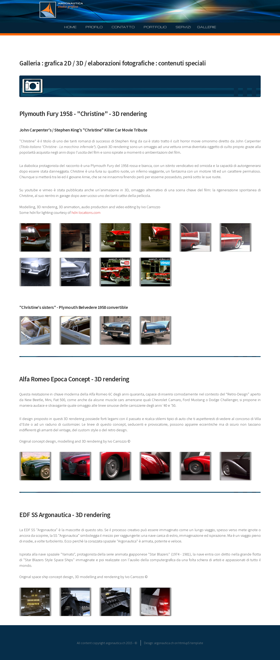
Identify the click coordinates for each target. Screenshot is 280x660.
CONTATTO (123, 26)
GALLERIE (206, 26)
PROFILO (94, 26)
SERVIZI (183, 26)
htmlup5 (184, 643)
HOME (70, 26)
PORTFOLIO (155, 26)
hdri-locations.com (86, 212)
